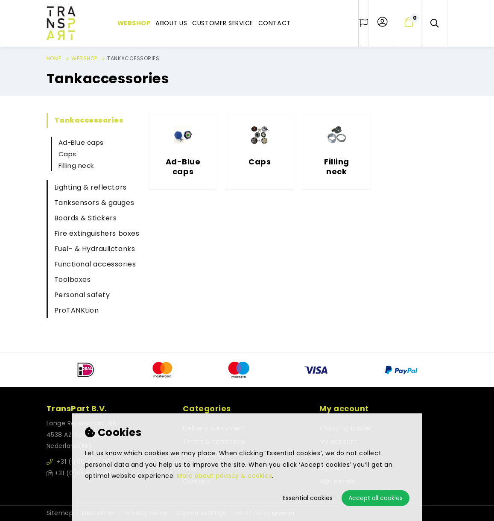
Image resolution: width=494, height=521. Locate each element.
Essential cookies (308, 498)
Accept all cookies (375, 498)
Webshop (134, 23)
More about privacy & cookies (224, 475)
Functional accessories (95, 264)
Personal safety (82, 295)
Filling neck (76, 165)
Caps (67, 153)
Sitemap (60, 513)
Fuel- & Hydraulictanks (94, 249)
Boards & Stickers (85, 218)
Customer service (222, 23)
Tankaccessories (89, 120)
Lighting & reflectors (90, 187)
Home (54, 58)
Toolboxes (72, 279)
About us (171, 23)
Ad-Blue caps (81, 142)
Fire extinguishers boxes (97, 233)
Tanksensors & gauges (94, 203)
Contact (274, 23)
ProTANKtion (76, 310)
